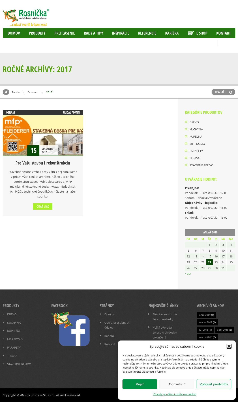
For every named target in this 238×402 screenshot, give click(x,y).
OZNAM (10, 112)
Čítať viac (42, 206)
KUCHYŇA (196, 129)
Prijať (140, 384)
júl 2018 (203, 329)
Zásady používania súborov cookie (174, 394)
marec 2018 (205, 337)
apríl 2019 (204, 314)
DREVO (194, 122)
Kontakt (223, 33)
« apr (188, 273)
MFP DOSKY (197, 144)
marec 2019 (205, 322)
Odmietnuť (177, 384)
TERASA (194, 158)
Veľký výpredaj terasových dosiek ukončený (165, 332)
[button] (229, 346)
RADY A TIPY (93, 33)
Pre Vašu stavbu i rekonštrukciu (42, 163)
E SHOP (197, 33)
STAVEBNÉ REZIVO (201, 165)
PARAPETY (196, 151)
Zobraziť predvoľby (214, 384)
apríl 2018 (222, 329)
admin (76, 112)
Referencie (147, 33)
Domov (14, 33)
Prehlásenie (64, 33)
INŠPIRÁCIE (120, 33)
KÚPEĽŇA (195, 136)
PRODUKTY (37, 33)
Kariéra (172, 33)
